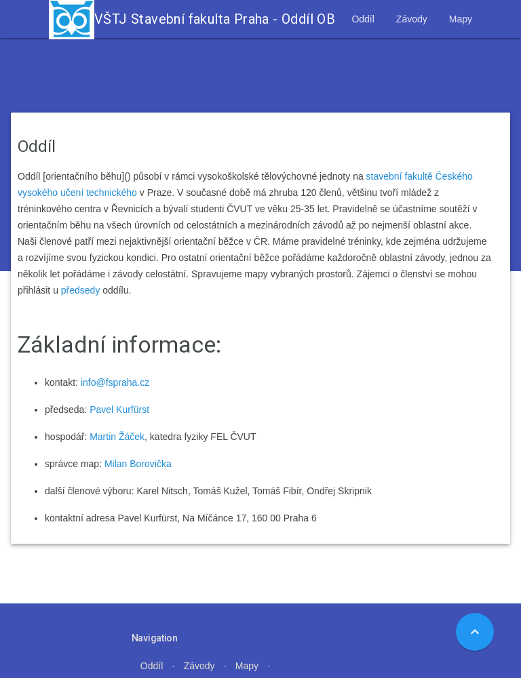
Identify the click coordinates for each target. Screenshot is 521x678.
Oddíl (362, 19)
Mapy (460, 19)
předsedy (80, 290)
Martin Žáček (117, 436)
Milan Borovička (138, 463)
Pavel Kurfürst (119, 409)
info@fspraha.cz (115, 382)
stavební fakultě (399, 176)
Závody (411, 19)
